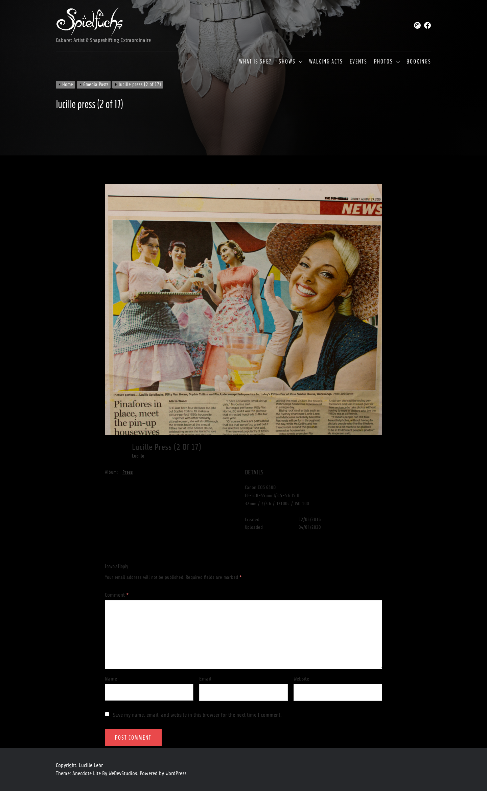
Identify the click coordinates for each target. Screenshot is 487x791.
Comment (117, 595)
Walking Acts (326, 62)
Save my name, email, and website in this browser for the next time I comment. (197, 715)
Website (301, 679)
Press (127, 472)
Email (205, 679)
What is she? (255, 62)
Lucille (138, 456)
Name (111, 679)
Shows (287, 62)
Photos (383, 62)
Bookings (419, 62)
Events (358, 62)
